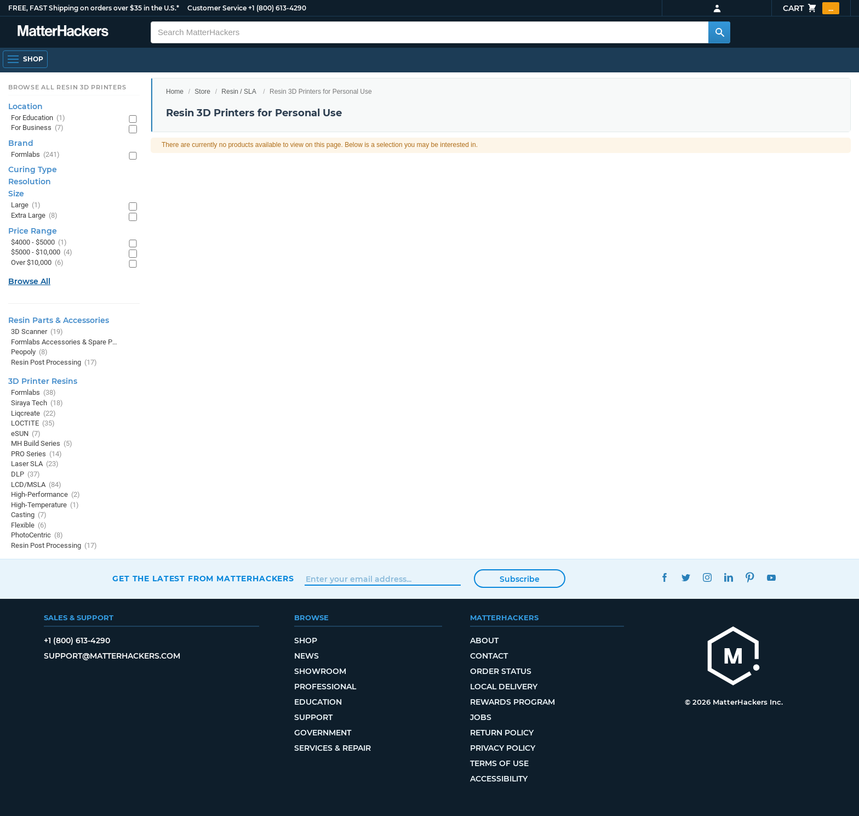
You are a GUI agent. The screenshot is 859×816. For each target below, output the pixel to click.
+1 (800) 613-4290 (277, 8)
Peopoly (29, 352)
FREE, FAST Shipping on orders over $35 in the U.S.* (93, 8)
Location (25, 106)
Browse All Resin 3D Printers (67, 87)
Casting (29, 515)
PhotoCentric (37, 535)
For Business (37, 128)
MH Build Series (41, 444)
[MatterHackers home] (733, 657)
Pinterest (749, 577)
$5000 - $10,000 (41, 252)
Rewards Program (512, 702)
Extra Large (34, 216)
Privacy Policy (502, 748)
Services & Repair (332, 748)
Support (313, 717)
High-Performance (45, 495)
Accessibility (499, 779)
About (484, 640)
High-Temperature (45, 505)
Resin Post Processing (54, 363)
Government (322, 733)
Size (16, 194)
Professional (325, 687)
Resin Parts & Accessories (58, 320)
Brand (20, 143)
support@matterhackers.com (112, 656)
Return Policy (502, 733)
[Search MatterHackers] (719, 32)
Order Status (500, 671)
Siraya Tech (37, 403)
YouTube (771, 577)
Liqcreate (33, 414)
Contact (489, 656)
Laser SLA (35, 464)
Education (318, 702)
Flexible (29, 525)
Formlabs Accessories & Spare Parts (64, 342)
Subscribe (520, 579)
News (306, 656)
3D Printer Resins (42, 381)
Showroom (320, 671)
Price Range (32, 231)
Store (202, 91)
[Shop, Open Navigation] (25, 59)
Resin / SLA (238, 91)
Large (26, 205)
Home (175, 91)
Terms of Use (499, 763)
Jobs (480, 717)
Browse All (29, 281)
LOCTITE (33, 423)
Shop (305, 640)
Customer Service (217, 8)
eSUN (26, 434)
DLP (25, 474)
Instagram (707, 577)
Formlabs (35, 155)
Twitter (685, 577)
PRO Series (36, 454)
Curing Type (32, 169)
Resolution (29, 181)
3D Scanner (37, 332)
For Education (38, 118)
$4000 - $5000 (39, 242)
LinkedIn (728, 577)
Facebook (664, 577)
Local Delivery (503, 687)
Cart (811, 8)
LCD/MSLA (36, 485)
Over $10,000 (37, 263)
